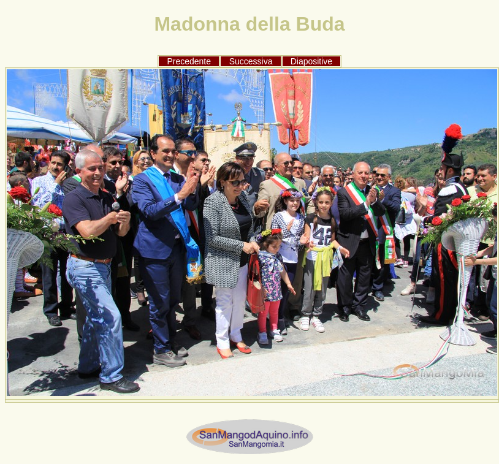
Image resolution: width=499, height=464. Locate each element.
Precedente (189, 61)
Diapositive (311, 61)
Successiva (251, 61)
